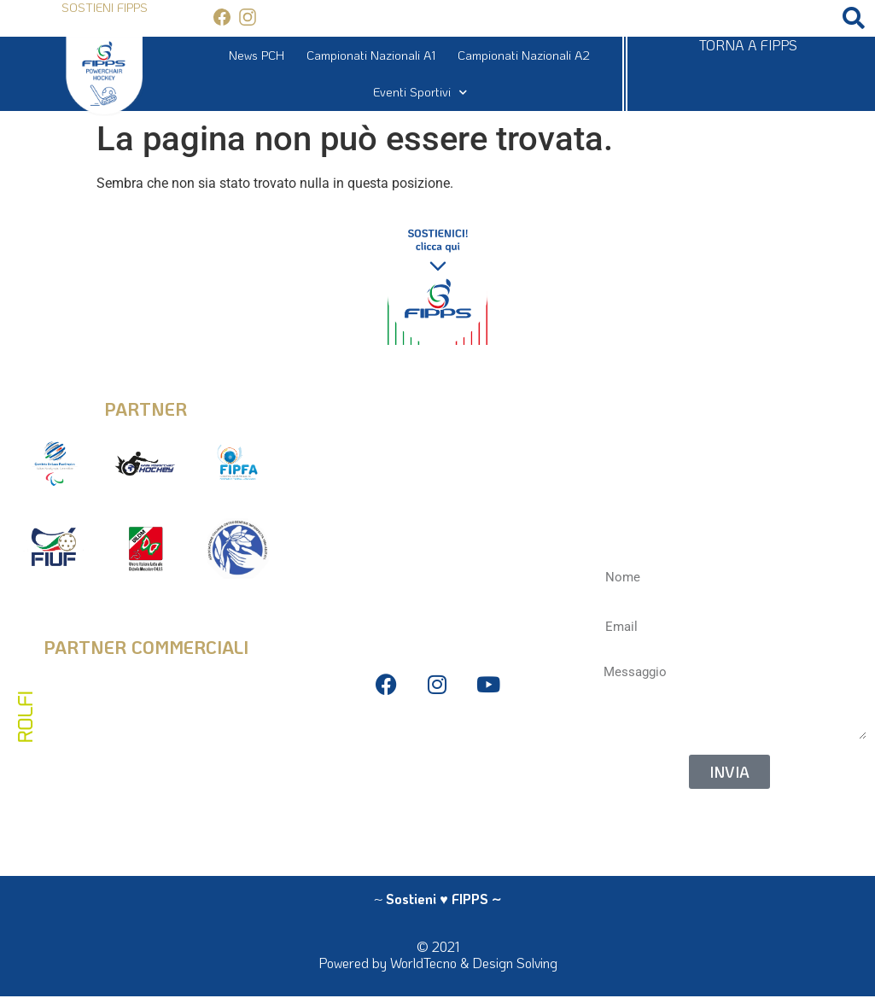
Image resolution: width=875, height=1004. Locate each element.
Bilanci (437, 767)
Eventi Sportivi (420, 92)
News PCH (256, 55)
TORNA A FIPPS (748, 45)
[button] (854, 18)
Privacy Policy (437, 741)
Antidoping (437, 793)
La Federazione (437, 819)
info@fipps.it (437, 397)
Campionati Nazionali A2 (524, 55)
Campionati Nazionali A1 (370, 55)
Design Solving (514, 963)
